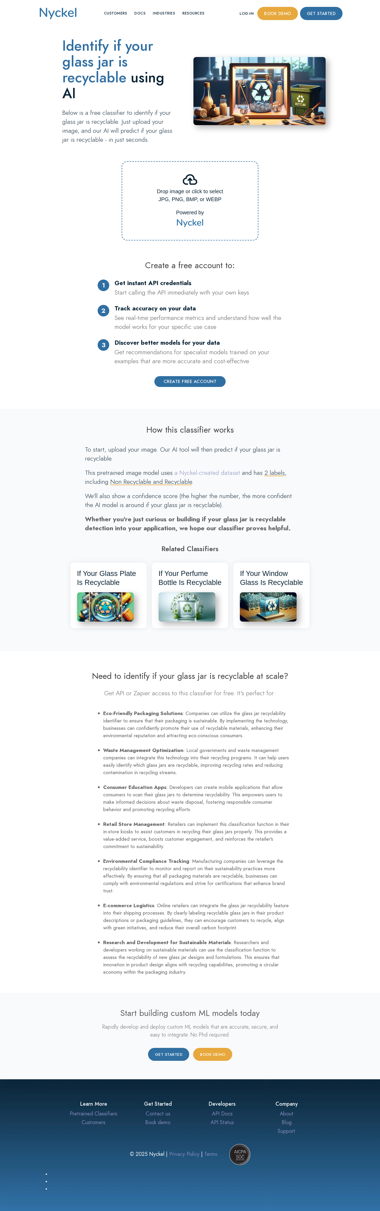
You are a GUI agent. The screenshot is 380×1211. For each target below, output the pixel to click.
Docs (139, 13)
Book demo (277, 14)
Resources (193, 13)
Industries (164, 13)
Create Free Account (190, 381)
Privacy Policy (184, 1153)
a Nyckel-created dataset (207, 472)
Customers (115, 13)
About (286, 1113)
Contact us (158, 1113)
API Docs (222, 1113)
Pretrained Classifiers (93, 1113)
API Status (222, 1122)
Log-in (247, 13)
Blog (287, 1122)
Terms (210, 1153)
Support (286, 1131)
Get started (321, 14)
